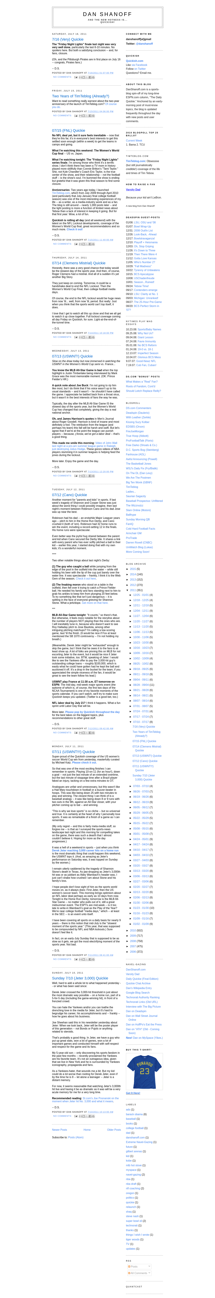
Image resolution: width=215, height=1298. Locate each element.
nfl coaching (133, 1188)
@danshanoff (144, 43)
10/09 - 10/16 (141, 653)
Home (87, 1129)
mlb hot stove (134, 1165)
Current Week (134, 140)
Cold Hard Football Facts (140, 528)
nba (128, 1179)
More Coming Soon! (137, 551)
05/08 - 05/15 (141, 828)
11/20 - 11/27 (141, 621)
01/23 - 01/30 (141, 907)
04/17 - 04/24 (141, 844)
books (129, 1123)
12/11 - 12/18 (141, 605)
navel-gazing (133, 1174)
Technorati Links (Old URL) (142, 1001)
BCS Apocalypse (144, 274)
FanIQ (129, 524)
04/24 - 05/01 (141, 839)
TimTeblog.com (61, 193)
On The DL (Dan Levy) (139, 473)
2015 (133, 569)
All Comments (137, 1273)
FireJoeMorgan (135, 431)
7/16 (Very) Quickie (67, 39)
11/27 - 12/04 (141, 616)
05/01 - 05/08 (141, 833)
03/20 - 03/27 (141, 865)
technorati (132, 1225)
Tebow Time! (141, 286)
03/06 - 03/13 (141, 876)
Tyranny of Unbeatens (147, 270)
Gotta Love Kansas (145, 258)
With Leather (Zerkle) (138, 417)
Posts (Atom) (75, 1137)
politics (130, 1197)
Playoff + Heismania (146, 242)
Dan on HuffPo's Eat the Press (144, 1024)
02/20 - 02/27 (141, 886)
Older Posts (114, 1129)
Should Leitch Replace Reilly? (143, 390)
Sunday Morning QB (138, 519)
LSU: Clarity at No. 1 (146, 294)
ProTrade (131, 538)
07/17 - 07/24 (141, 716)
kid (127, 1156)
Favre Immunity (147, 341)
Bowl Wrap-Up (142, 226)
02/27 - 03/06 (141, 881)
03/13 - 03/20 (141, 870)
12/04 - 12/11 (141, 610)
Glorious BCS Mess (149, 357)
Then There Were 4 (145, 254)
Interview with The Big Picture (143, 1006)
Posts (133, 1266)
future (129, 1146)
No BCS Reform (147, 345)
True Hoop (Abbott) (137, 435)
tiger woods (132, 1239)
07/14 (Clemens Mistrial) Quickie (78, 263)
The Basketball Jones (138, 463)
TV (127, 1244)
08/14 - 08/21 (141, 695)
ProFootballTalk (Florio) (139, 440)
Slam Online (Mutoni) (138, 510)
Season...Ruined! (144, 282)
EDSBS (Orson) (135, 426)
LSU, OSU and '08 (145, 222)
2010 (133, 930)
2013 (133, 579)
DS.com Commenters (138, 408)
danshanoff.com (135, 1137)
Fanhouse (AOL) (135, 454)
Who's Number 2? (144, 262)
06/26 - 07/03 (141, 791)
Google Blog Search (138, 992)
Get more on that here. (95, 602)
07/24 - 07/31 (141, 711)
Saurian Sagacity (136, 496)
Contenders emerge (145, 290)
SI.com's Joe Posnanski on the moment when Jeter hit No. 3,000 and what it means (85, 1100)
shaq (129, 1211)
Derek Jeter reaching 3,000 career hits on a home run (85, 850)
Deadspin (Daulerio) (137, 412)
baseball (131, 1118)
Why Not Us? (145, 333)
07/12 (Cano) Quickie (69, 495)
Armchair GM (134, 533)
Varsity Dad (132, 974)
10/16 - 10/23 (141, 647)
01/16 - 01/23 (141, 913)
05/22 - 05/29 (141, 818)
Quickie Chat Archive (138, 983)
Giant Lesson (145, 337)
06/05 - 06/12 (141, 807)
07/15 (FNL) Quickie (68, 130)
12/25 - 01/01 (141, 594)
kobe (129, 1160)
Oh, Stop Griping (144, 246)
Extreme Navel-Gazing (139, 1142)
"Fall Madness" (143, 266)
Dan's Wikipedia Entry (139, 988)
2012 (133, 585)
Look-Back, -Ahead (145, 234)
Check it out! (75, 229)
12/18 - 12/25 (141, 600)
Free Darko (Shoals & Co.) (141, 445)
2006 (133, 951)
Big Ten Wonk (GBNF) (139, 482)
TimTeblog (132, 487)
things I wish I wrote (137, 1234)
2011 (133, 590)
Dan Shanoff (108, 14)
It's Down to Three (144, 250)
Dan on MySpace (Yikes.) (144, 1037)
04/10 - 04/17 (141, 849)
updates (130, 1248)
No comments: (63, 77)
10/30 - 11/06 (141, 637)
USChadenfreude (144, 278)
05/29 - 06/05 (141, 812)
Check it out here (86, 578)
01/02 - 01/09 (141, 923)
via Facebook (139, 65)
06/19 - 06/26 (141, 796)
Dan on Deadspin (136, 1011)
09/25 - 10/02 (141, 663)
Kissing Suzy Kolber (137, 422)
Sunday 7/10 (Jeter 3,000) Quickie (80, 978)
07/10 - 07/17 (141, 722)
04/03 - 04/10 (141, 855)
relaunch (131, 1207)
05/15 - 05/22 (141, 823)
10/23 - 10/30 (141, 642)
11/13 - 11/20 (141, 626)
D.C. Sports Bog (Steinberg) (142, 449)
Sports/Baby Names (149, 329)
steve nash (132, 1216)
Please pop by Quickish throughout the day (92, 712)
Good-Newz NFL (146, 361)
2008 (133, 941)
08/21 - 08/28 (141, 690)
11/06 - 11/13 (141, 632)
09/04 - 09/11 (141, 679)
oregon (130, 1193)
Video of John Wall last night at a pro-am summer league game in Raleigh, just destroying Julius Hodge (84, 446)
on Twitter (140, 68)
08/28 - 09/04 (141, 684)
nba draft (131, 1183)
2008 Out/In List (143, 230)
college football (135, 1128)
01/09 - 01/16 (141, 918)
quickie (130, 1202)
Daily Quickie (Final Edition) (142, 978)
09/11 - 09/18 (141, 674)
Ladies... (131, 491)
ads (128, 1109)
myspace (131, 1169)
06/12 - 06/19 (141, 802)
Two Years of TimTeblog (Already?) (80, 96)
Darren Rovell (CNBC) (139, 542)
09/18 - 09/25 (141, 669)
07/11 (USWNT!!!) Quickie (73, 752)
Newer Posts (59, 1129)
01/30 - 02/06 (141, 902)
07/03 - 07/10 (141, 786)
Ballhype (131, 514)
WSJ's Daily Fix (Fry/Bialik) (142, 468)
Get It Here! (133, 1093)
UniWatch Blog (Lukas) (139, 547)
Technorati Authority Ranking (143, 997)
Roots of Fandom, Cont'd (140, 386)
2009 (133, 935)
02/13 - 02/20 (141, 892)
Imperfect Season (148, 353)
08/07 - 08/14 (141, 700)
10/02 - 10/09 (141, 658)
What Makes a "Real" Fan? (142, 381)
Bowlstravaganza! (144, 238)
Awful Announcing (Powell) (141, 459)
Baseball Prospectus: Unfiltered (144, 500)
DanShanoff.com (136, 969)
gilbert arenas (134, 1151)
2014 (133, 574)
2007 (133, 946)
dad (128, 1132)
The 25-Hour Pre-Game (148, 302)
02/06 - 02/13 (141, 897)
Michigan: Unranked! (146, 298)
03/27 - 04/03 (141, 860)
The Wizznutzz (134, 505)
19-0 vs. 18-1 (145, 349)
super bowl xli (134, 1220)
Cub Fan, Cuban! (146, 365)
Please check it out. (84, 762)
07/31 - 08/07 (141, 706)
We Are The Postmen (138, 477)
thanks (130, 1230)
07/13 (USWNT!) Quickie (72, 356)
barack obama (134, 1114)
